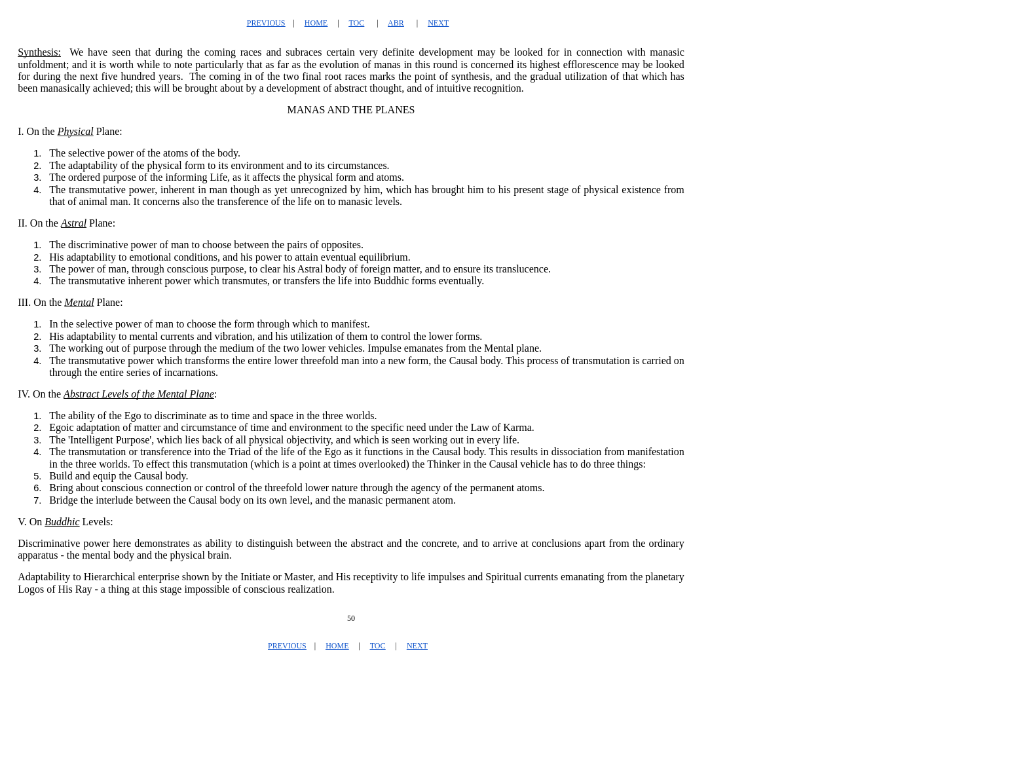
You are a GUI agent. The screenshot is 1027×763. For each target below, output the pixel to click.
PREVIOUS (266, 23)
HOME (316, 23)
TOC (356, 23)
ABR (396, 23)
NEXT (438, 23)
